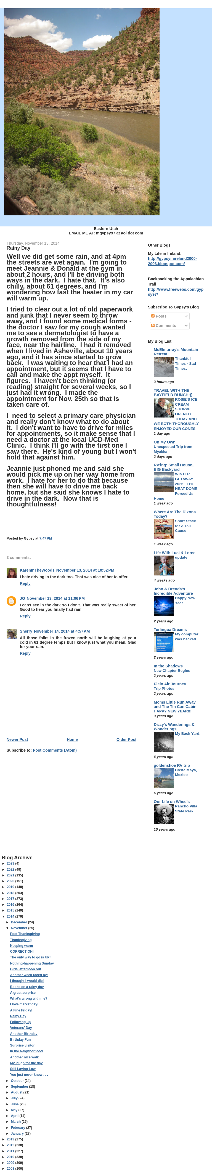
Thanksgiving (20, 940)
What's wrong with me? (28, 998)
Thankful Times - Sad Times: (185, 363)
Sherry (26, 631)
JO (22, 598)
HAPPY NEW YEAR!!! (173, 711)
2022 (11, 869)
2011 (11, 1151)
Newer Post (17, 739)
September (20, 1087)
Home (72, 739)
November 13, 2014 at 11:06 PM (56, 598)
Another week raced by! (29, 975)
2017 (11, 899)
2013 (11, 1139)
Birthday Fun (20, 1040)
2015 (11, 910)
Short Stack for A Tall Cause (185, 526)
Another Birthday (23, 1034)
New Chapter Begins (172, 671)
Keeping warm (21, 946)
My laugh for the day (26, 1063)
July (14, 1098)
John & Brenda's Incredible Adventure (173, 591)
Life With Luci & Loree (174, 553)
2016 (11, 905)
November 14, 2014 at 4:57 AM (62, 631)
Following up (20, 1022)
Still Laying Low (22, 1069)
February (18, 1128)
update (181, 557)
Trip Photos (164, 688)
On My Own (165, 442)
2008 (11, 1169)
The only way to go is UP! (30, 957)
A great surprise (23, 993)
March (16, 1122)
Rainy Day (18, 1016)
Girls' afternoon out (25, 969)
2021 (11, 875)
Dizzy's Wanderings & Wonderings (174, 726)
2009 (11, 1163)
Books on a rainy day (27, 987)
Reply (25, 583)
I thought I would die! (27, 981)
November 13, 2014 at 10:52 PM (85, 570)
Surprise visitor (22, 1045)
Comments (163, 325)
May (14, 1110)
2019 (11, 887)
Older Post (126, 739)
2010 (11, 1157)
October (18, 1081)
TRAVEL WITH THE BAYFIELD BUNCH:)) (173, 392)
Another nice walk (24, 1057)
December (19, 922)
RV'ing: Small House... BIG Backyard (174, 467)
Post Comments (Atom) (55, 750)
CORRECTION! (22, 951)
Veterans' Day (21, 1028)
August (17, 1092)
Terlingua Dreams (170, 629)
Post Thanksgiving (25, 934)
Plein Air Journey (170, 684)
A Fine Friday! (21, 1010)
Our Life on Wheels (172, 801)
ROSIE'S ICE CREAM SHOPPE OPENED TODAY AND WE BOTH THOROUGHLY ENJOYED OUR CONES (176, 414)
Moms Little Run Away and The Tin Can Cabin (175, 704)
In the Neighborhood (26, 1051)
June (15, 1104)
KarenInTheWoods (37, 570)
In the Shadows (168, 666)
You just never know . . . (29, 1075)
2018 (11, 893)
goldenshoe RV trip (172, 765)
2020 (11, 881)
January (18, 1133)
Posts (158, 316)
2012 (11, 1145)
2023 (11, 863)
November (19, 928)
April (15, 1116)
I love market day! (24, 1004)
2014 (11, 916)
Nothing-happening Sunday (32, 963)
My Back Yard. (187, 733)
